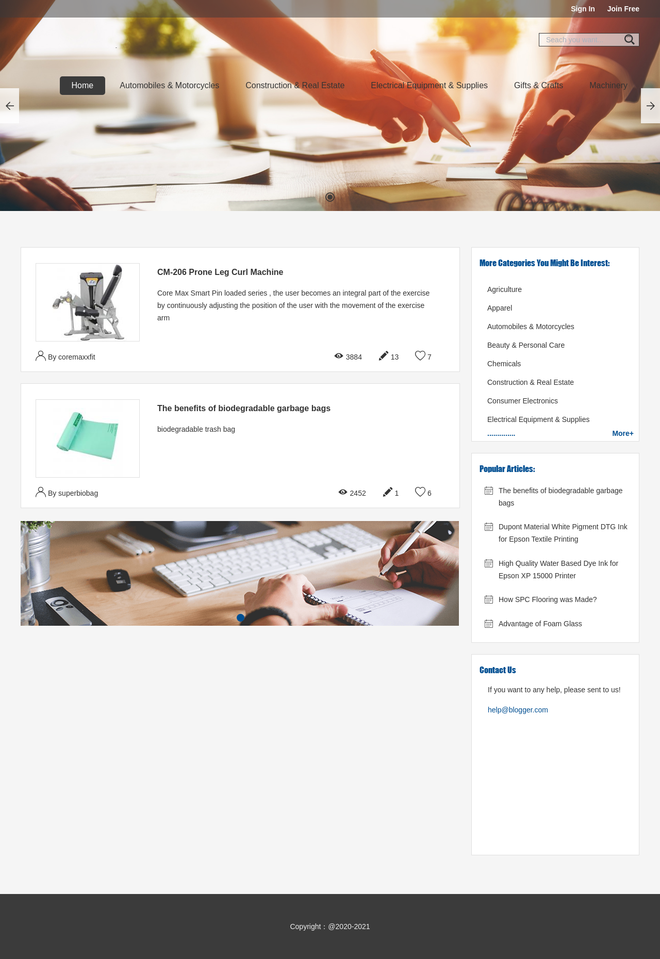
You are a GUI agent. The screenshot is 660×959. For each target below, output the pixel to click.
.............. (501, 433)
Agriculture (504, 289)
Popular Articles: (507, 469)
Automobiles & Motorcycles (169, 85)
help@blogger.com (518, 710)
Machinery (608, 85)
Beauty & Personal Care (526, 345)
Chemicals (504, 364)
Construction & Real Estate (294, 85)
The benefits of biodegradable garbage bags (244, 408)
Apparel (499, 308)
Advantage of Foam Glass (540, 624)
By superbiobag (67, 491)
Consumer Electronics (522, 401)
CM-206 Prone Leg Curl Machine (220, 272)
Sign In (583, 9)
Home (83, 85)
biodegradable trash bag (196, 429)
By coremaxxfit (65, 355)
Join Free (623, 9)
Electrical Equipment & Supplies (429, 85)
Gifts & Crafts (538, 85)
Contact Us (498, 670)
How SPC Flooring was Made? (548, 599)
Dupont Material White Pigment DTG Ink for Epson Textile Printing (563, 533)
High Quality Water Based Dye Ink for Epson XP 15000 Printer (558, 569)
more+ (623, 433)
